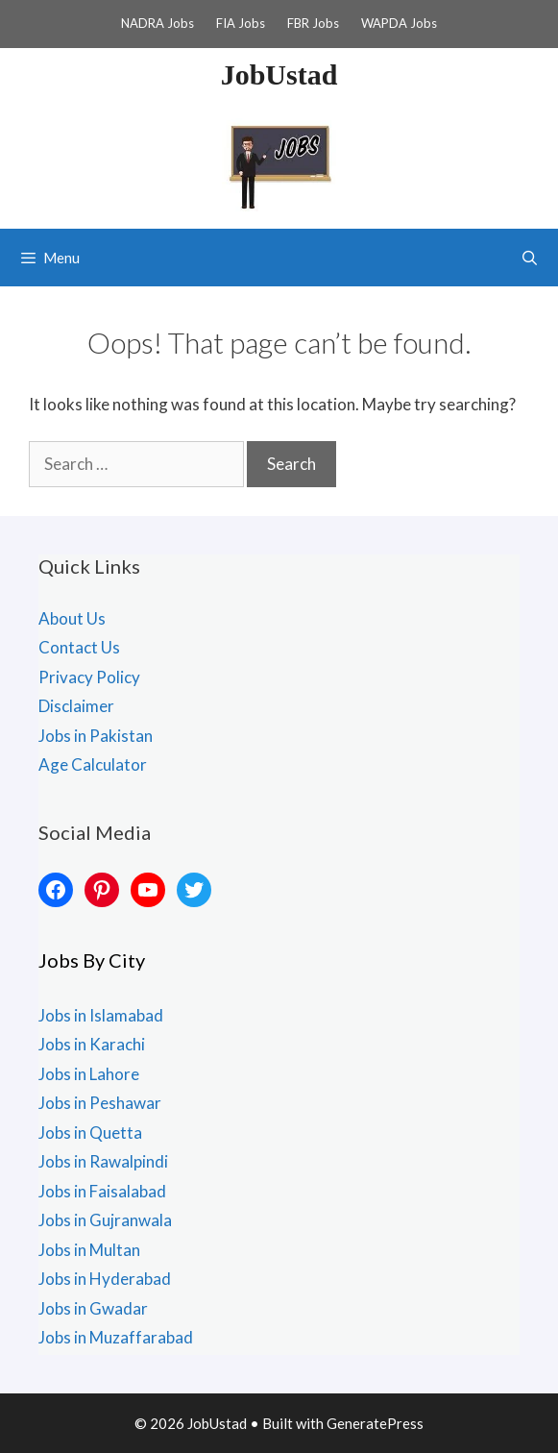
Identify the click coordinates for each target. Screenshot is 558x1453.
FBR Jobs (313, 23)
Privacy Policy (89, 677)
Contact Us (79, 647)
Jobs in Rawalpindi (103, 1161)
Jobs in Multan (89, 1250)
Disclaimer (76, 706)
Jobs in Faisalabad (102, 1191)
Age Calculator (92, 764)
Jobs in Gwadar (93, 1308)
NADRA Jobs (157, 23)
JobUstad (279, 74)
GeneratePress (375, 1423)
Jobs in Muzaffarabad (115, 1337)
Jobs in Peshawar (99, 1103)
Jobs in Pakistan (95, 736)
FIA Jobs (240, 23)
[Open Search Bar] (529, 257)
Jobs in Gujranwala (105, 1220)
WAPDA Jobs (399, 23)
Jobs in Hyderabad (104, 1278)
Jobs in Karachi (91, 1044)
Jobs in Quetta (90, 1132)
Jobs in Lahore (88, 1074)
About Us (72, 618)
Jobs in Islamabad (100, 1015)
